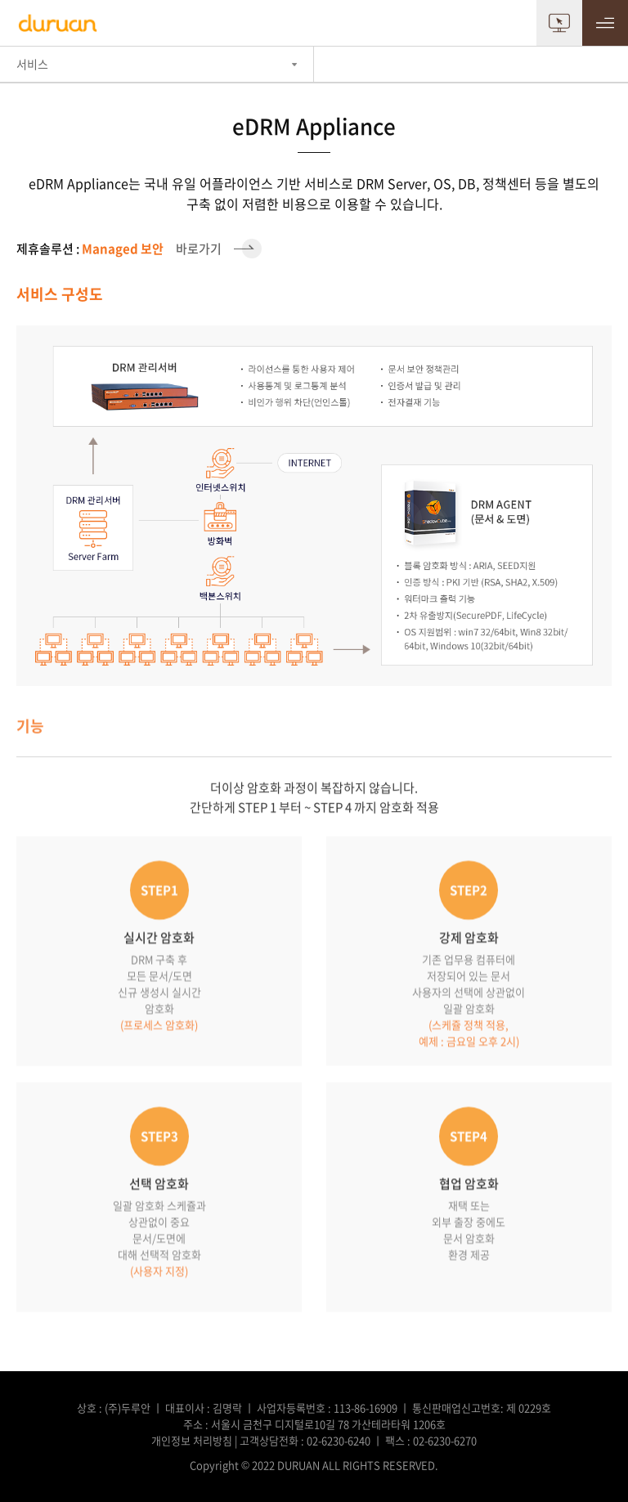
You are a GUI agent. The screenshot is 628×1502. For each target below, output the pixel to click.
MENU (604, 23)
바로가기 (139, 248)
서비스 (32, 64)
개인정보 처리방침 (191, 1440)
